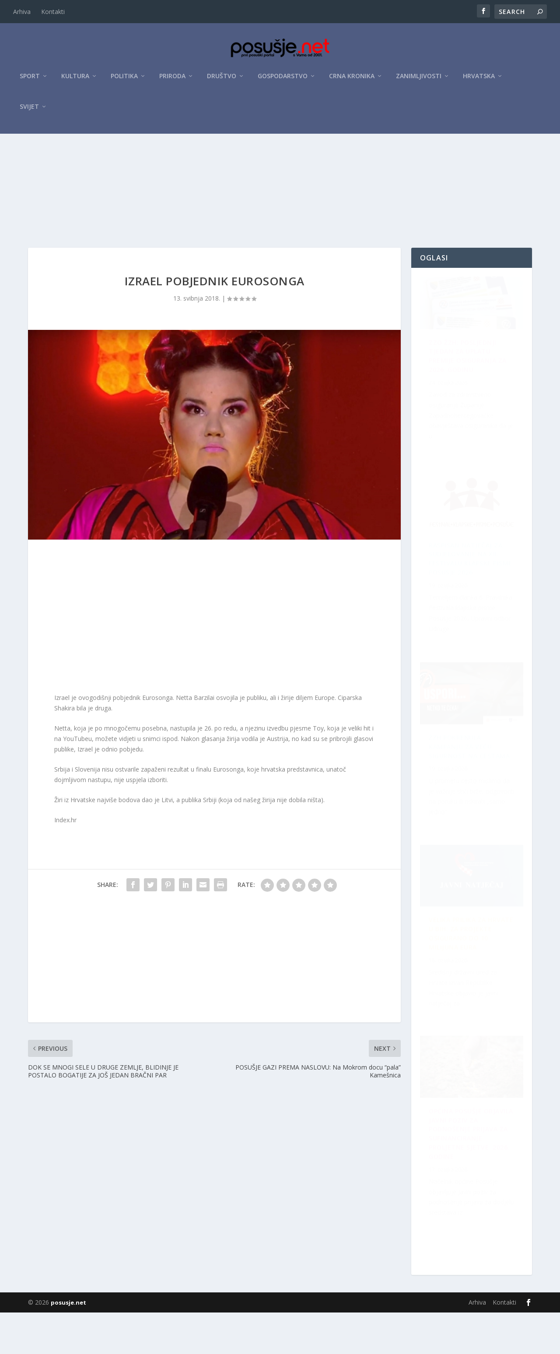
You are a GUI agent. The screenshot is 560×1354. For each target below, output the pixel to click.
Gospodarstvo (283, 79)
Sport (30, 79)
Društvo (221, 79)
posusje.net (68, 1344)
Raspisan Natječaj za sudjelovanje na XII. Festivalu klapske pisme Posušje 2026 (471, 994)
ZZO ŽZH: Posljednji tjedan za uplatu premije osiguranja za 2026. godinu (468, 399)
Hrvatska (479, 79)
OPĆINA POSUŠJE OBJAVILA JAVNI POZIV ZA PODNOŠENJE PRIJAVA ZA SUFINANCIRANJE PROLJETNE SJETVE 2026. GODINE (469, 797)
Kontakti (53, 11)
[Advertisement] (280, 202)
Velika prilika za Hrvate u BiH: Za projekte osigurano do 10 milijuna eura (470, 1194)
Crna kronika (351, 79)
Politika (124, 79)
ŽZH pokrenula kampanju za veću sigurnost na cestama (460, 598)
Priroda (172, 79)
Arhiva (22, 11)
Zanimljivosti (418, 79)
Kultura (75, 79)
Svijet (29, 110)
